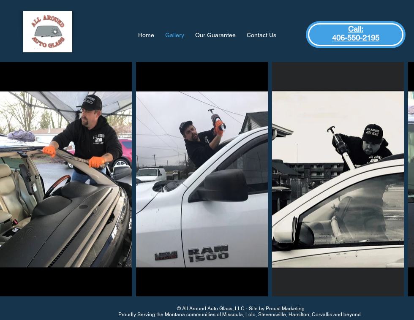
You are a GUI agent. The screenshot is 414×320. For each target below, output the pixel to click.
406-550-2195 (355, 37)
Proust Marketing (285, 309)
